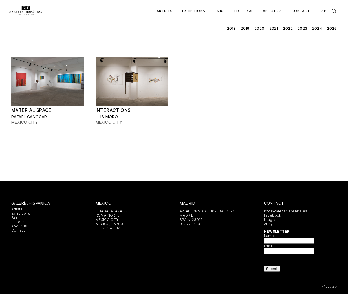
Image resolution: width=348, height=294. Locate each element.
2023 (302, 28)
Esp (323, 11)
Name (269, 236)
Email (268, 246)
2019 (245, 28)
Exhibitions (193, 11)
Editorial (244, 11)
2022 (288, 28)
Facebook (272, 215)
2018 (231, 28)
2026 (332, 28)
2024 (317, 28)
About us (272, 11)
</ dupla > (329, 286)
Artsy (268, 224)
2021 (273, 28)
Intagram (271, 219)
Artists (165, 11)
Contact (301, 11)
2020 (259, 28)
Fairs (220, 11)
